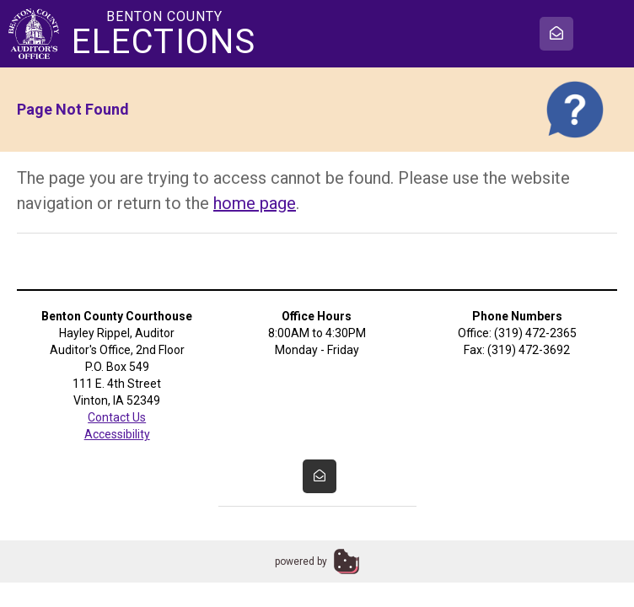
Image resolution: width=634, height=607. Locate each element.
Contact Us (117, 417)
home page (254, 203)
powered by (301, 561)
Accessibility (117, 434)
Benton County (164, 33)
